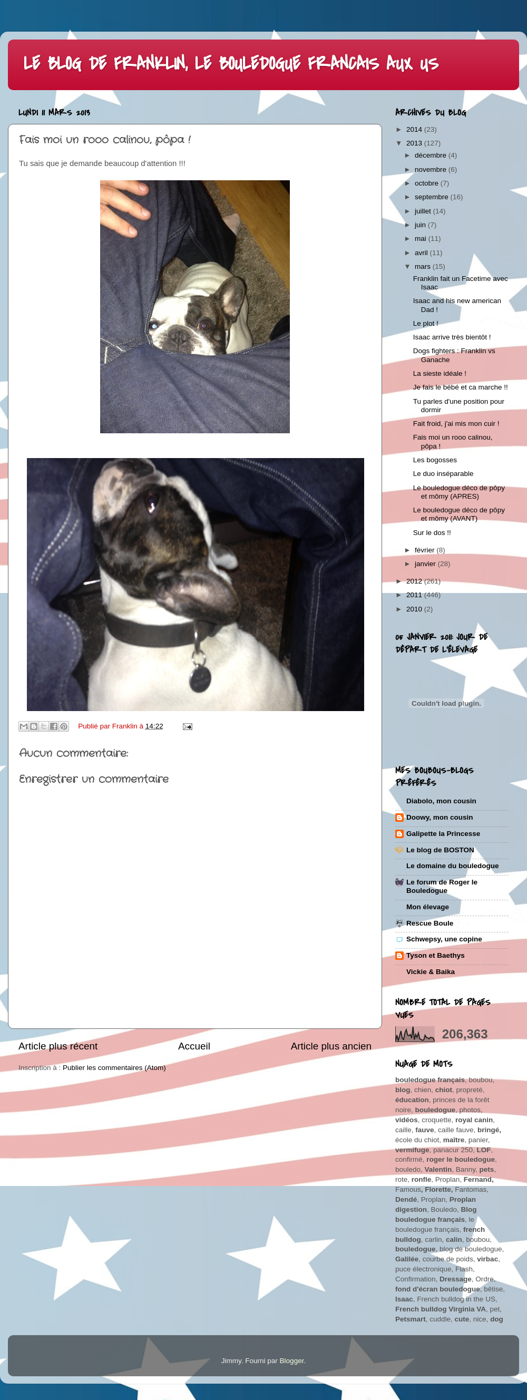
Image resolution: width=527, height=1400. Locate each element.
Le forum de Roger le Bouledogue (441, 886)
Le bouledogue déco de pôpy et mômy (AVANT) (459, 514)
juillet (424, 211)
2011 (415, 595)
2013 (415, 143)
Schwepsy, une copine (444, 939)
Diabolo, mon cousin (441, 801)
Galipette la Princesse (443, 834)
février (425, 550)
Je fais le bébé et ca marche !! (460, 387)
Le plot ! (425, 323)
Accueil (194, 1046)
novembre (431, 169)
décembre (431, 155)
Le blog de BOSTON (440, 850)
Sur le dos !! (432, 533)
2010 (415, 609)
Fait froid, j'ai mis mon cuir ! (456, 423)
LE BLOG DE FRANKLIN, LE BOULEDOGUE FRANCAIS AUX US (231, 64)
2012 (415, 581)
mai (421, 238)
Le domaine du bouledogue (452, 866)
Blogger (292, 1361)
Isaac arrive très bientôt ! (452, 337)
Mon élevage (427, 907)
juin (421, 225)
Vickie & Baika (430, 972)
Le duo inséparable (443, 474)
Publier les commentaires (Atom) (114, 1068)
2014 (415, 129)
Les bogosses (435, 460)
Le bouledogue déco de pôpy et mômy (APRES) (459, 492)
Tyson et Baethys (435, 955)
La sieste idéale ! (439, 373)
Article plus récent (57, 1046)
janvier (426, 564)
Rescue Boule (429, 923)
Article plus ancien (331, 1046)
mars (424, 266)
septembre (433, 197)
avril (422, 253)
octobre (428, 183)
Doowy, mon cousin (439, 817)
